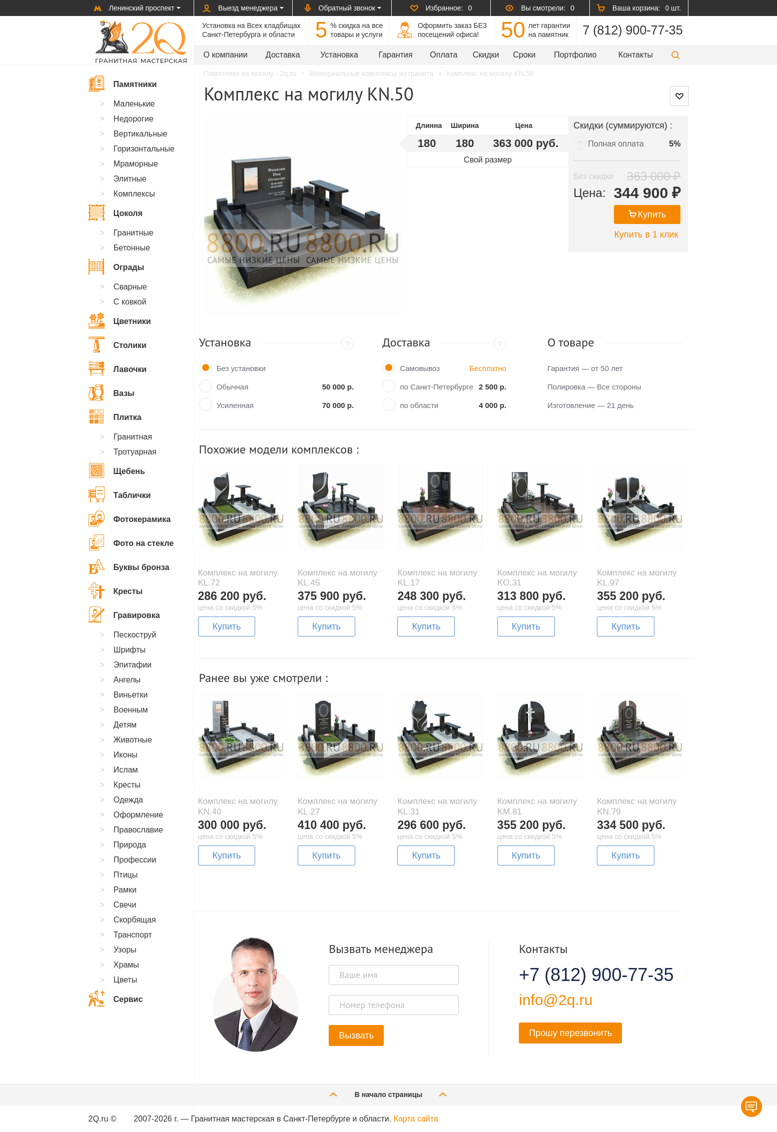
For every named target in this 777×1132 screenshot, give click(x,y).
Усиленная (235, 405)
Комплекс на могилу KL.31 (437, 806)
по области (419, 405)
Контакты (635, 54)
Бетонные (132, 248)
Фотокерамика (130, 518)
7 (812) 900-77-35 (632, 30)
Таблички (120, 494)
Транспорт (133, 934)
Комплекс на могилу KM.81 (537, 806)
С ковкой (130, 302)
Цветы (125, 980)
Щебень (117, 470)
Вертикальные (141, 134)
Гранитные (134, 232)
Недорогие (134, 118)
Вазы (112, 392)
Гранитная (133, 436)
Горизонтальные (144, 148)
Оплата (443, 54)
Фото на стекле (131, 542)
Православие (138, 830)
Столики (118, 344)
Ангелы (127, 680)
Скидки (486, 54)
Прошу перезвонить (570, 1033)
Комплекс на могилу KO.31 (537, 578)
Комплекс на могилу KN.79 (636, 806)
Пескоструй (135, 634)
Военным (131, 710)
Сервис (116, 998)
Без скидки (593, 176)
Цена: (589, 193)
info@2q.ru (555, 1000)
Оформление (138, 814)
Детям (125, 724)
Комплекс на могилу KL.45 (337, 578)
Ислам (126, 770)
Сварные (130, 286)
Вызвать (356, 1035)
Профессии (135, 860)
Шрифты (130, 650)
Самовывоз (420, 368)
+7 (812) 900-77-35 (584, 975)
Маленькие (134, 104)
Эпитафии (133, 664)
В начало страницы (389, 1094)
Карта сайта (416, 1118)
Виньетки (131, 694)
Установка (339, 54)
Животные (133, 740)
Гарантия (395, 54)
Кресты (116, 590)
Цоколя (116, 212)
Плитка (115, 416)
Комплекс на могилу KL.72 (238, 578)
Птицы (126, 874)
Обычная (233, 386)
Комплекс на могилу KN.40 (238, 806)
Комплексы (134, 194)
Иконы (126, 754)
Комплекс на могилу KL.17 (437, 578)
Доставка (283, 54)
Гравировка (124, 614)
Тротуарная (135, 452)
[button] (675, 54)
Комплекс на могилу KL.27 (337, 806)
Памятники (123, 84)
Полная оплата (616, 144)
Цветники (120, 320)
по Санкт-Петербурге (436, 386)
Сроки (524, 54)
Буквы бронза (129, 566)
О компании (226, 54)
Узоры (125, 950)
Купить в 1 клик (646, 235)
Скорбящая (135, 920)
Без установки (241, 368)
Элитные (130, 178)
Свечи (125, 904)
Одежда (128, 800)
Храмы (126, 964)
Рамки (125, 890)
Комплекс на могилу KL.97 (636, 578)
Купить (647, 215)
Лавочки (118, 368)
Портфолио (575, 54)
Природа (130, 844)
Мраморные (136, 164)
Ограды (117, 266)
